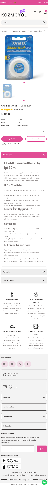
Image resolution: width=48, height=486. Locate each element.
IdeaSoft (13, 484)
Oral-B (19, 122)
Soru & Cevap (8, 280)
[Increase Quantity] (43, 131)
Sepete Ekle (12, 139)
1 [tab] (24, 100)
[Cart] (45, 12)
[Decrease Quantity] (4, 131)
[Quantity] (24, 131)
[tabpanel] (8, 91)
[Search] (24, 22)
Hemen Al (36, 139)
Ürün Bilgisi (7, 154)
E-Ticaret (19, 484)
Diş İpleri (20, 119)
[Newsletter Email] (17, 449)
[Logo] (14, 12)
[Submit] (42, 449)
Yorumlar (6, 272)
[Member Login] (40, 12)
